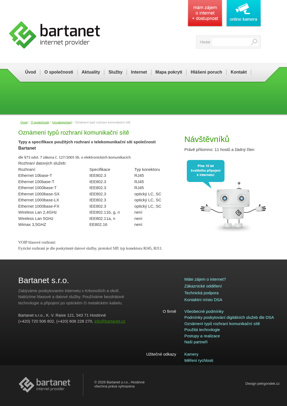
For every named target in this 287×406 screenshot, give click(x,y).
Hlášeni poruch (206, 72)
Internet (139, 72)
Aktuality (91, 72)
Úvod (30, 72)
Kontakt (239, 72)
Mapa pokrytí (168, 72)
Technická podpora (201, 292)
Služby (115, 72)
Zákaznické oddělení (203, 286)
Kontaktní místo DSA (203, 299)
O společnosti (58, 72)
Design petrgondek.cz (262, 383)
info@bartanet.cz (109, 321)
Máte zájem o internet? (205, 279)
